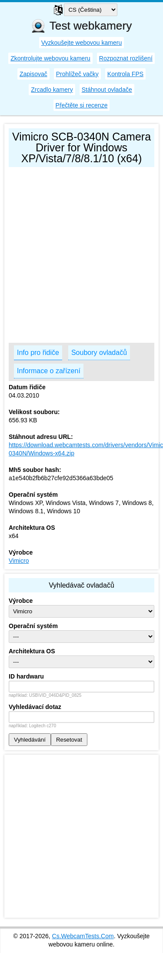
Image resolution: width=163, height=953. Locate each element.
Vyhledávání (30, 739)
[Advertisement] (81, 252)
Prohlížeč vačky (77, 73)
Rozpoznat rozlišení (126, 58)
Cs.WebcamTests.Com (83, 936)
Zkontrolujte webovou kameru (50, 58)
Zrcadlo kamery (52, 89)
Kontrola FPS (125, 73)
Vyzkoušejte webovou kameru (81, 42)
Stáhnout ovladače (107, 89)
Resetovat (69, 739)
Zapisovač (33, 73)
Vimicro (19, 560)
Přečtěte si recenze (82, 105)
